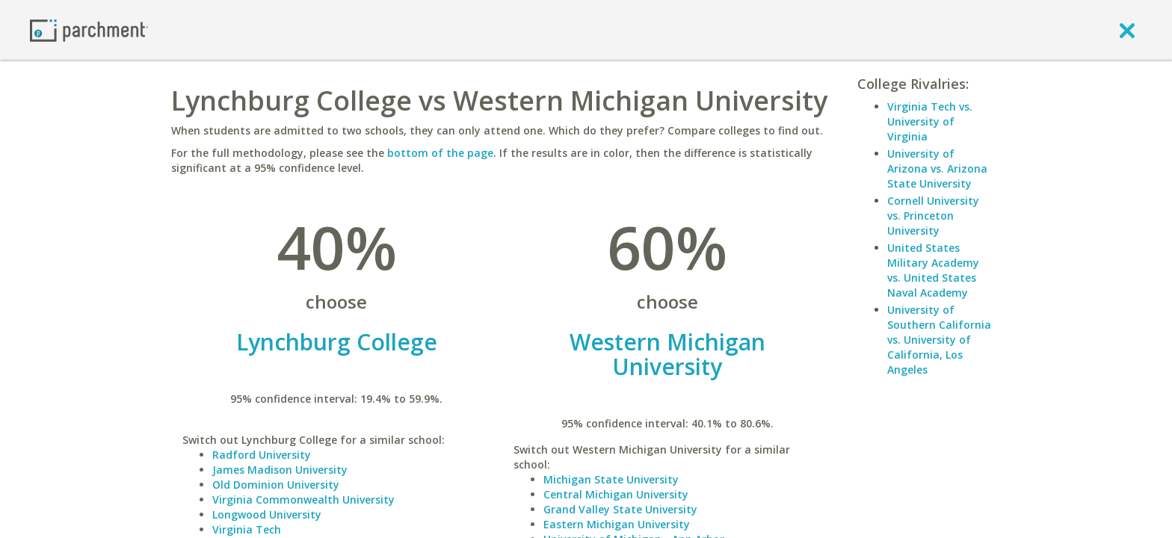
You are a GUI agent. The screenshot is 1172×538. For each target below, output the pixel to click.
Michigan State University (611, 479)
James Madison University (280, 470)
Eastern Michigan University (616, 524)
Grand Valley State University (620, 509)
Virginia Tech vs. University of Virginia (929, 121)
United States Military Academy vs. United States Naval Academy (933, 270)
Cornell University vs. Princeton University (933, 216)
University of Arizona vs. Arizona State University (937, 168)
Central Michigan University (615, 494)
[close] (1127, 30)
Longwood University (266, 514)
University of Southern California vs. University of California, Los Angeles (939, 340)
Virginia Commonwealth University (303, 499)
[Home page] (89, 29)
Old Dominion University (275, 484)
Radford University (261, 455)
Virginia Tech (246, 529)
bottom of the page (440, 153)
